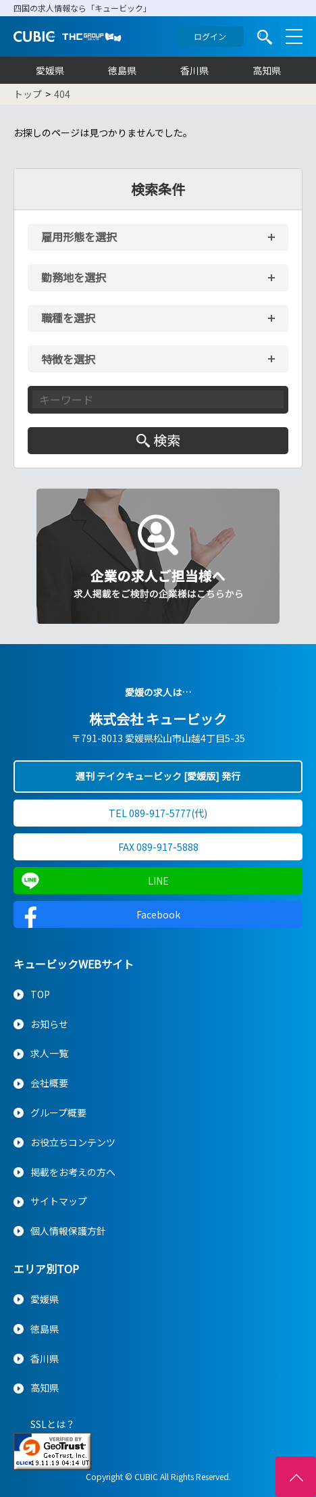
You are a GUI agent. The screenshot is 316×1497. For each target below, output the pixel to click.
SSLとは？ (52, 1424)
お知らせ (49, 1024)
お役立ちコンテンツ (72, 1142)
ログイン (210, 36)
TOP (40, 994)
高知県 (267, 70)
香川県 (194, 70)
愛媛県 (50, 70)
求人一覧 (49, 1053)
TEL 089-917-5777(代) (158, 813)
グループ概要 (58, 1112)
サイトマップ (58, 1201)
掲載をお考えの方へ (72, 1172)
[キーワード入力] (158, 399)
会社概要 (49, 1082)
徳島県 (122, 70)
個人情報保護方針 (68, 1230)
